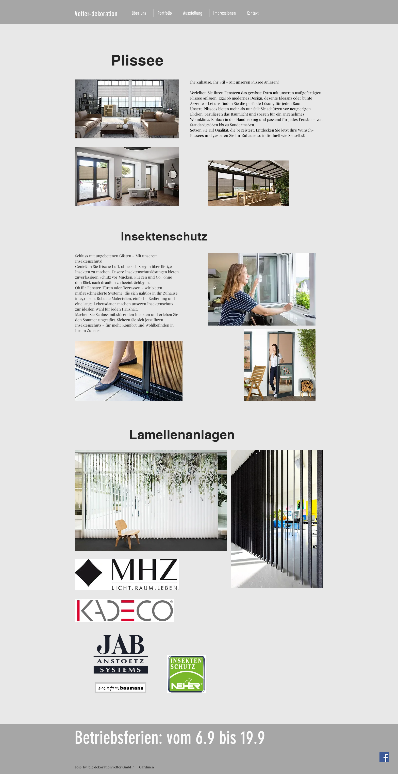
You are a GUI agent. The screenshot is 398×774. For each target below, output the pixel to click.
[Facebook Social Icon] (384, 757)
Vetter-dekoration (96, 13)
